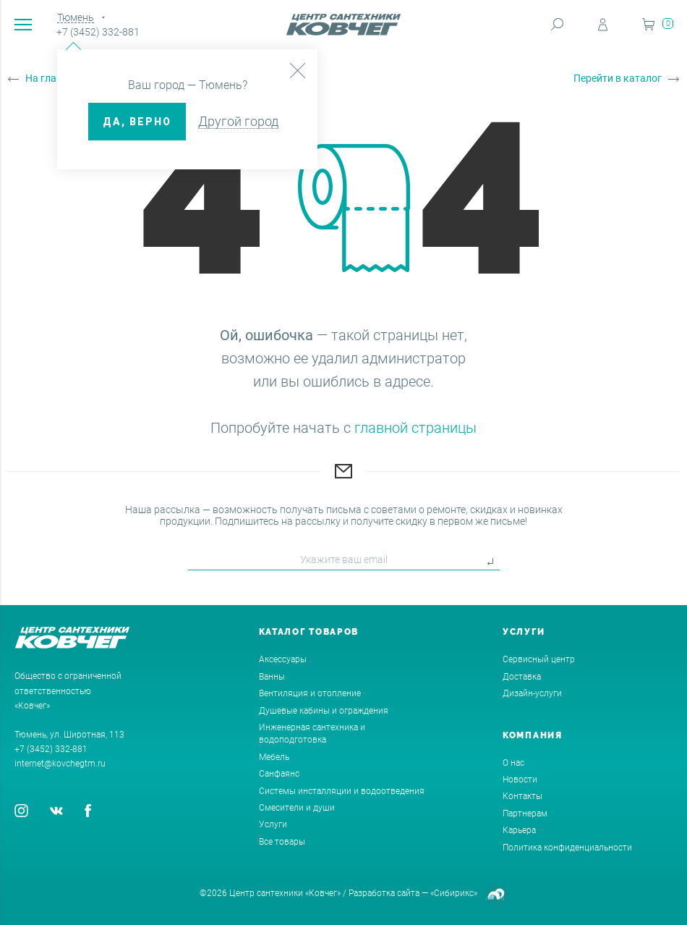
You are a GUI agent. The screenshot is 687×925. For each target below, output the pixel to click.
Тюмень (75, 17)
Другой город (238, 121)
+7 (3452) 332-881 (98, 32)
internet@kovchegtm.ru (60, 764)
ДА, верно (137, 121)
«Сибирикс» (453, 893)
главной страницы (415, 427)
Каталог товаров (309, 632)
